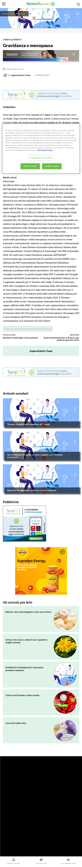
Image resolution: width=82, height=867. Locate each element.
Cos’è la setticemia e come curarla (22, 695)
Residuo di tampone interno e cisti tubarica (31, 490)
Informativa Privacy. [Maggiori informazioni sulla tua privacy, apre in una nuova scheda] (45, 150)
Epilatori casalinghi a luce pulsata (20, 337)
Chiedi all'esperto (17, 13)
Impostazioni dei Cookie (40, 158)
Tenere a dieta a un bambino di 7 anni (28, 424)
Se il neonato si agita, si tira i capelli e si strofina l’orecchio (35, 456)
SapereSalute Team (20, 75)
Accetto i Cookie (52, 166)
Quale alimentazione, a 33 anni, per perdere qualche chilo (61, 338)
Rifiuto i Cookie (30, 166)
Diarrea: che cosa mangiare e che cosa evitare (28, 612)
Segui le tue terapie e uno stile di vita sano (27, 328)
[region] (41, 149)
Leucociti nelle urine (15, 723)
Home (4, 13)
